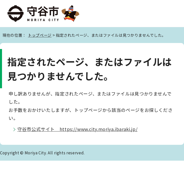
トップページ (40, 35)
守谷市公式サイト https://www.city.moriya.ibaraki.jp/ (77, 129)
